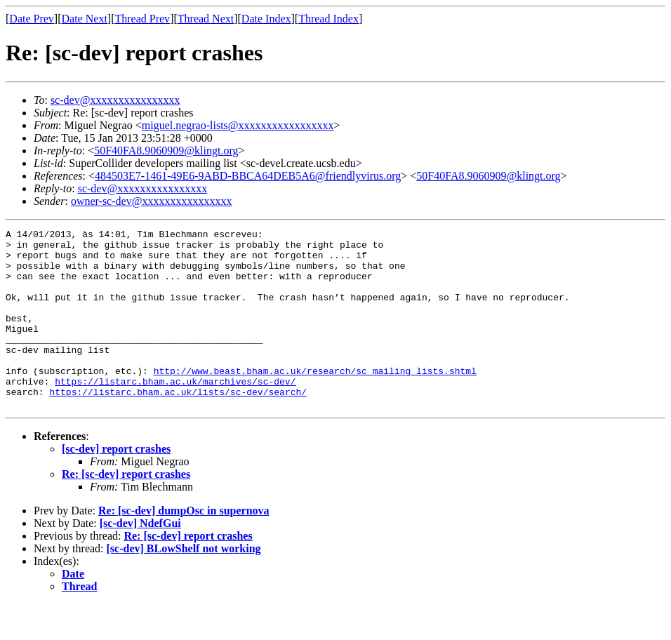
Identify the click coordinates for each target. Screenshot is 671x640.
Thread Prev (142, 19)
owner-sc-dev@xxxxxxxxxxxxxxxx (151, 201)
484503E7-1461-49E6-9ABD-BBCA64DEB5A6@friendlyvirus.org (248, 176)
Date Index (266, 19)
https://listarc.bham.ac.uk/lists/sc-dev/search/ (178, 425)
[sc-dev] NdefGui (140, 559)
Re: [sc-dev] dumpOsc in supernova (184, 546)
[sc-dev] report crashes (116, 485)
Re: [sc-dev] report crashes (126, 510)
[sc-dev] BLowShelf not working (184, 584)
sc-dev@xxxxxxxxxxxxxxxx (115, 100)
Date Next (84, 19)
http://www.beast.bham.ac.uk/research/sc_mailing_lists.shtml (315, 400)
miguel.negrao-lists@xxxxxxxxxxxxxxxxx (238, 125)
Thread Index (328, 19)
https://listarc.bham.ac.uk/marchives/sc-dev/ (175, 412)
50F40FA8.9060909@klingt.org (166, 150)
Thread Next (206, 19)
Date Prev (31, 19)
